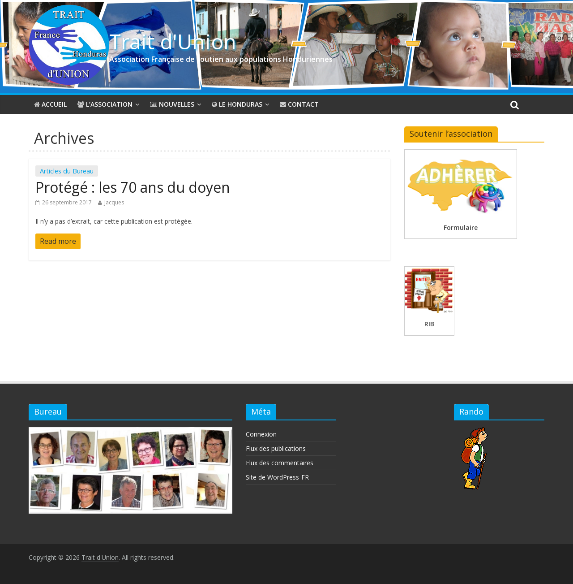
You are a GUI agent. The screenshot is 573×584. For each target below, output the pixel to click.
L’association (105, 104)
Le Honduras (237, 104)
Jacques (114, 202)
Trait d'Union (172, 41)
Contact (299, 104)
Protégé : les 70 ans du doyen (132, 187)
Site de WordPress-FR (277, 477)
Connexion (261, 434)
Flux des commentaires (279, 463)
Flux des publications (276, 448)
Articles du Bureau (67, 171)
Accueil (50, 104)
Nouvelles (172, 104)
